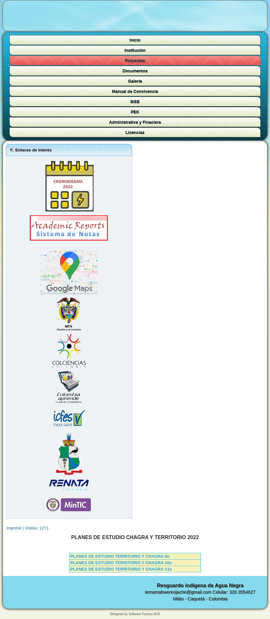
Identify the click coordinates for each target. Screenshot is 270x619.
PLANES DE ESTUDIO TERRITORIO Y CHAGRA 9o (119, 556)
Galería (135, 81)
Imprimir (14, 528)
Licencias (135, 132)
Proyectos (135, 60)
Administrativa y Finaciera (135, 122)
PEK (135, 111)
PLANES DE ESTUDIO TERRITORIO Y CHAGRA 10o (121, 562)
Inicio (135, 40)
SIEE (135, 101)
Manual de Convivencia (135, 91)
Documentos (135, 70)
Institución (135, 50)
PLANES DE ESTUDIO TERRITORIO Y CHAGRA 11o (121, 569)
